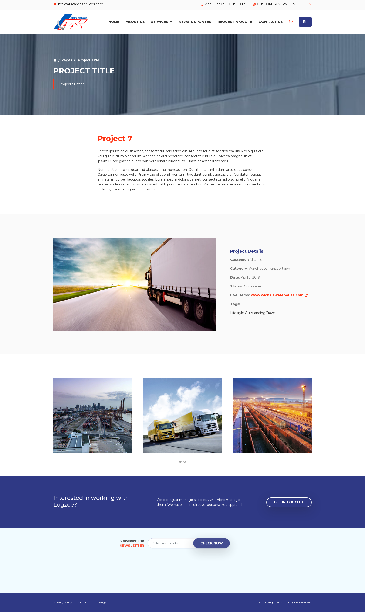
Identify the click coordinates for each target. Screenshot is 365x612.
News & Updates (195, 21)
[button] (305, 21)
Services (161, 21)
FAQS (103, 602)
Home (113, 21)
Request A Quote (234, 21)
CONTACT (86, 602)
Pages (66, 60)
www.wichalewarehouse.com (279, 295)
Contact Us (271, 21)
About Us (135, 21)
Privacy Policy (62, 602)
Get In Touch (289, 502)
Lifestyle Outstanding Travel (253, 313)
